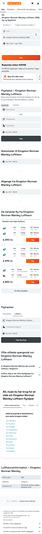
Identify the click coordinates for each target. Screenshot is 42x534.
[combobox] (7, 25)
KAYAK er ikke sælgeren (22, 523)
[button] (3, 3)
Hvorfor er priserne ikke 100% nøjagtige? (22, 531)
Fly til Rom (9, 442)
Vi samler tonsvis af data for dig (22, 527)
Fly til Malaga (10, 427)
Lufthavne (14, 501)
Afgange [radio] (16, 105)
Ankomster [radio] (5, 105)
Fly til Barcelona (11, 439)
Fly (8, 501)
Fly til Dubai (10, 448)
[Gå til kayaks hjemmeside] (14, 3)
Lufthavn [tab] (18, 314)
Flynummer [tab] (7, 314)
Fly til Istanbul (10, 451)
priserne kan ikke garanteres (11, 517)
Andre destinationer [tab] (12, 405)
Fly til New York (11, 433)
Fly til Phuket (10, 445)
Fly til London (10, 424)
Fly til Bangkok (11, 421)
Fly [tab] (24, 405)
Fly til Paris (9, 436)
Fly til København (11, 430)
